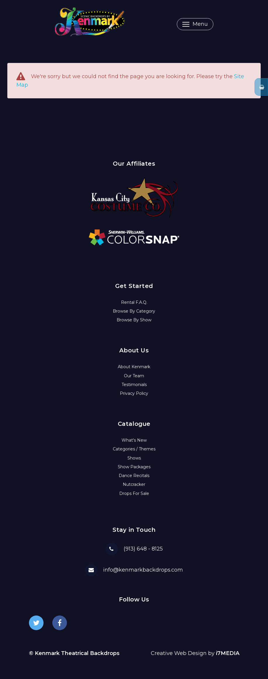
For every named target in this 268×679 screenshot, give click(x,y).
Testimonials (134, 384)
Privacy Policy (134, 393)
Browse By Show (134, 320)
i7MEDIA (227, 653)
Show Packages (134, 466)
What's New (134, 440)
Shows (134, 458)
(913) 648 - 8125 (143, 549)
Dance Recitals (134, 475)
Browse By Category (134, 311)
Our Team (134, 375)
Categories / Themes (134, 449)
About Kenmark (134, 366)
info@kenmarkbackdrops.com (143, 570)
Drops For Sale (134, 493)
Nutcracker (134, 484)
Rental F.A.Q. (134, 302)
